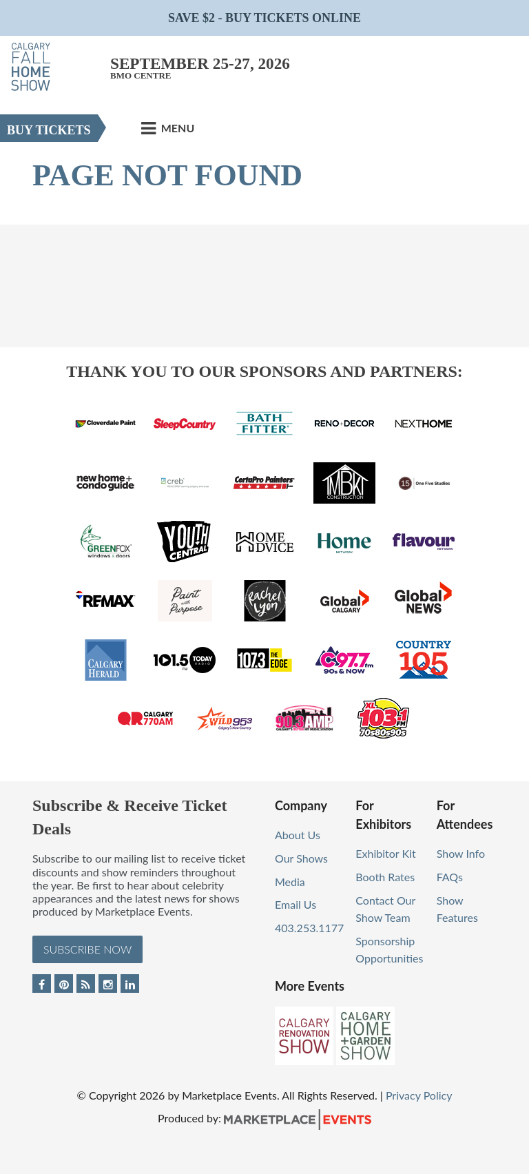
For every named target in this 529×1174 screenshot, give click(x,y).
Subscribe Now (87, 949)
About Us (297, 834)
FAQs (450, 876)
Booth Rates (385, 876)
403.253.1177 (309, 927)
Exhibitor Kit (385, 853)
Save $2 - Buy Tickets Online (264, 18)
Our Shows (301, 858)
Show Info (461, 853)
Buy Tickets (49, 130)
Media (290, 881)
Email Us (295, 904)
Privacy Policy (419, 1095)
